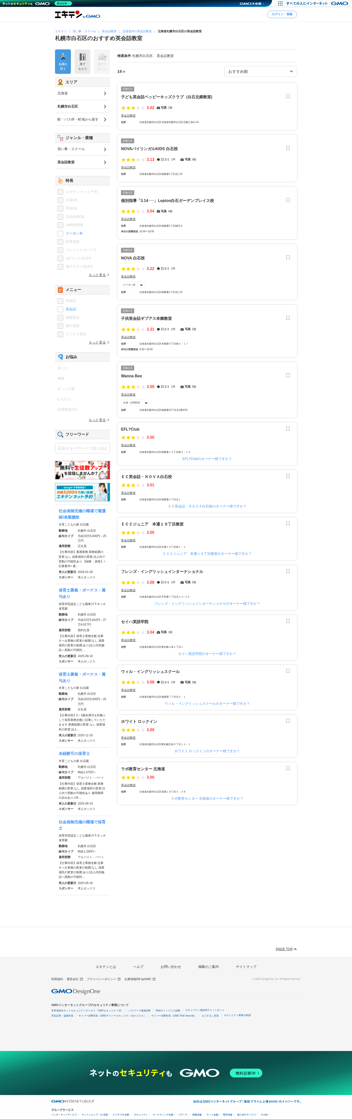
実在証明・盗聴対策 (62, 1015)
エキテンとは (106, 967)
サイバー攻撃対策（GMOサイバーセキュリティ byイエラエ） (112, 1015)
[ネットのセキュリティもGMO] (37, 3)
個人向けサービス (246, 1114)
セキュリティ (141, 1114)
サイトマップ (246, 967)
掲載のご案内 (208, 967)
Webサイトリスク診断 (168, 1010)
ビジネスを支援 (121, 1114)
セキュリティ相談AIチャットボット (204, 1010)
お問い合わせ (171, 967)
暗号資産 (227, 1114)
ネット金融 (212, 1114)
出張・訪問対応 (131, 402)
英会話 (71, 309)
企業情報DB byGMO (140, 979)
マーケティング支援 (163, 1114)
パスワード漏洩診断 (140, 1010)
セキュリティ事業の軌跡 (237, 1015)
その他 (264, 1114)
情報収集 (197, 1114)
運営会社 (75, 979)
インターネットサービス (64, 1114)
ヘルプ (138, 967)
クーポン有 (129, 284)
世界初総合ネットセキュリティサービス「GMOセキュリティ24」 (87, 1010)
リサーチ (182, 1114)
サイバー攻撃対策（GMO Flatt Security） (174, 1015)
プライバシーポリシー (104, 979)
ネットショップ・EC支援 (95, 1114)
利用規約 (57, 979)
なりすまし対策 (210, 1015)
